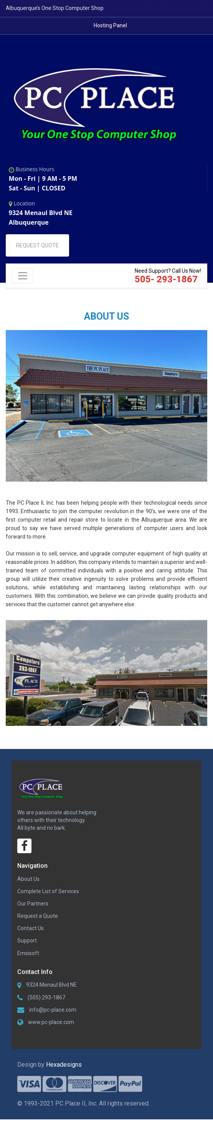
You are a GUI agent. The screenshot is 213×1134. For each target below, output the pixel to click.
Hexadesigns (64, 1075)
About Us (28, 885)
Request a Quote (37, 922)
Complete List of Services (48, 897)
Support (27, 947)
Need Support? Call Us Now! (168, 279)
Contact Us (30, 934)
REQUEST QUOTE (37, 249)
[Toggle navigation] (22, 279)
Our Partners (32, 910)
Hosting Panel (110, 25)
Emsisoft (28, 959)
